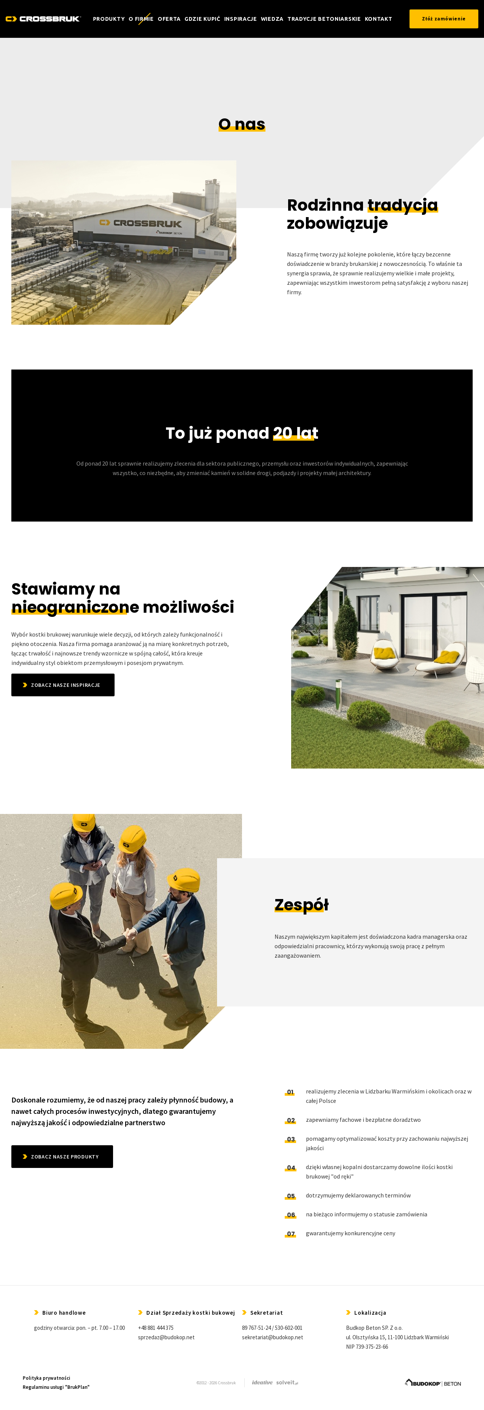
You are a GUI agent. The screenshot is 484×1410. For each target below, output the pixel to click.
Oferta (169, 19)
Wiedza (272, 19)
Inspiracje (240, 19)
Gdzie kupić (202, 19)
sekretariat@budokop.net (272, 1337)
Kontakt (378, 19)
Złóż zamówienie (444, 19)
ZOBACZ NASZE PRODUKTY (65, 1156)
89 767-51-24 (256, 1327)
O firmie (141, 19)
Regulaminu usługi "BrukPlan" (56, 1387)
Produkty (109, 19)
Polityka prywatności (46, 1378)
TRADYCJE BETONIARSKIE (324, 19)
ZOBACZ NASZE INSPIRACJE (65, 685)
